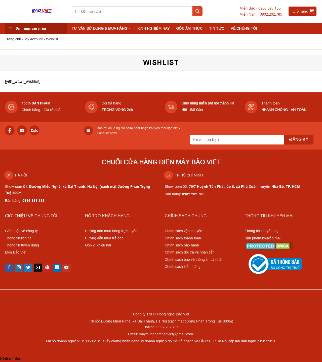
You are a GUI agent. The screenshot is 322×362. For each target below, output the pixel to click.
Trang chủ (13, 39)
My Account (33, 39)
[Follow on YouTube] (66, 268)
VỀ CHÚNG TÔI (244, 28)
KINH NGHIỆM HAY (153, 28)
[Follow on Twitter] (28, 268)
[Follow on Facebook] (9, 268)
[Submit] (197, 11)
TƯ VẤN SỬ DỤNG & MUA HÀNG (101, 28)
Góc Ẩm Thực (189, 28)
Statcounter (10, 358)
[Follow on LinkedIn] (57, 268)
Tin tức (216, 28)
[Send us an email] (38, 268)
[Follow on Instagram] (19, 268)
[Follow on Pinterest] (47, 268)
